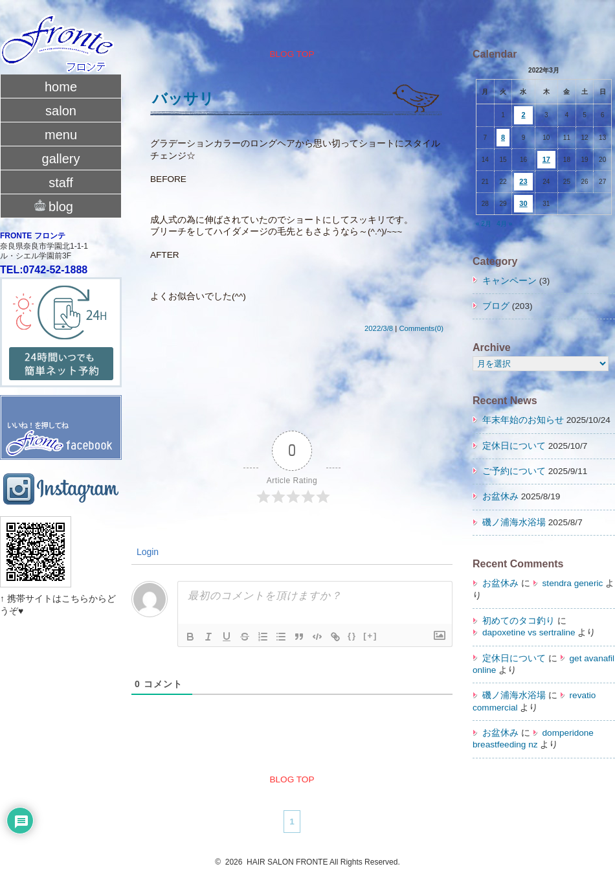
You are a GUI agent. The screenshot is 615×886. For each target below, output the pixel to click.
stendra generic (572, 583)
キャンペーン (509, 281)
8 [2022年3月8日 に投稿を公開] (503, 137)
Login (146, 552)
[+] (370, 636)
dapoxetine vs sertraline (529, 632)
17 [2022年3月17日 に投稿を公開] (546, 159)
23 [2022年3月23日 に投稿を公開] (523, 181)
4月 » (504, 223)
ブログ (495, 306)
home (61, 87)
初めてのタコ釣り (518, 621)
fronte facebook (61, 414)
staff (61, 183)
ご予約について (514, 471)
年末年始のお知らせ (523, 420)
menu (61, 135)
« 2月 (483, 223)
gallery (61, 159)
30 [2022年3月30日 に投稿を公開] (523, 203)
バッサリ (183, 98)
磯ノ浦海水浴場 (514, 522)
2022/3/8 (378, 328)
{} (352, 636)
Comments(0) (421, 328)
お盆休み (500, 496)
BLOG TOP (291, 54)
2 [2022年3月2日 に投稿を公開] (523, 115)
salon (60, 111)
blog (60, 205)
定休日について (514, 446)
